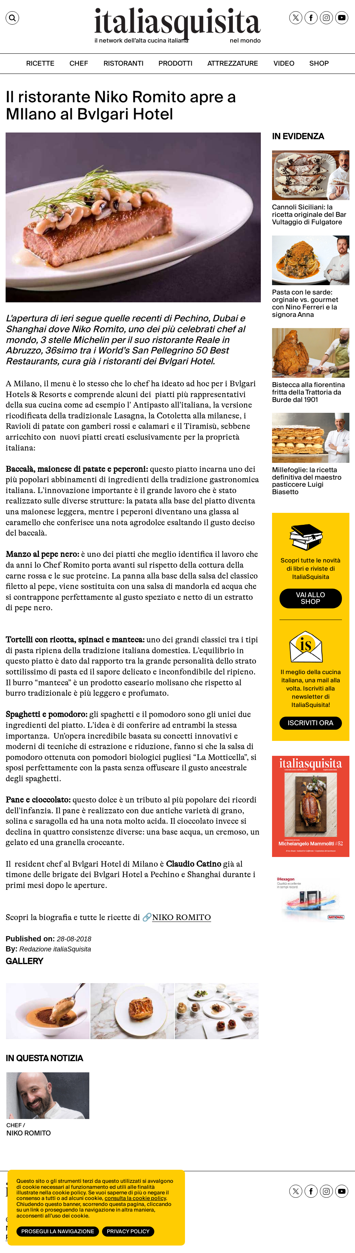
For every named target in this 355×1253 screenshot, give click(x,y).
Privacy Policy (128, 1231)
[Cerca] (12, 18)
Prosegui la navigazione (57, 1231)
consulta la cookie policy (135, 1198)
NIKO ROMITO (181, 917)
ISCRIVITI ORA (310, 723)
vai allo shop (310, 598)
